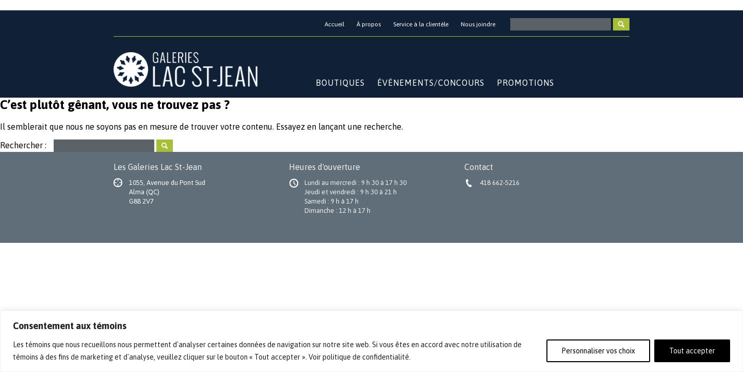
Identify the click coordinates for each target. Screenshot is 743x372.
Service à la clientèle (420, 24)
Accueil (334, 24)
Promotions (525, 82)
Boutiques (340, 82)
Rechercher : (23, 144)
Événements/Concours (430, 82)
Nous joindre (478, 24)
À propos (369, 24)
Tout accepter (692, 351)
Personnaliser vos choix (598, 351)
